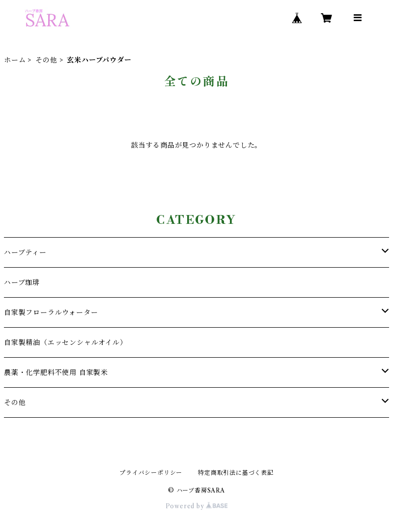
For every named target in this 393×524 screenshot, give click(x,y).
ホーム (15, 60)
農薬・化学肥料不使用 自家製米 (56, 372)
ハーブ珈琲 (22, 282)
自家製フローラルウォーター (51, 312)
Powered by (197, 506)
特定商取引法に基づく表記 (236, 472)
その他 (46, 60)
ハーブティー (25, 252)
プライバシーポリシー (150, 472)
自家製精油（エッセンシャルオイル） (65, 342)
